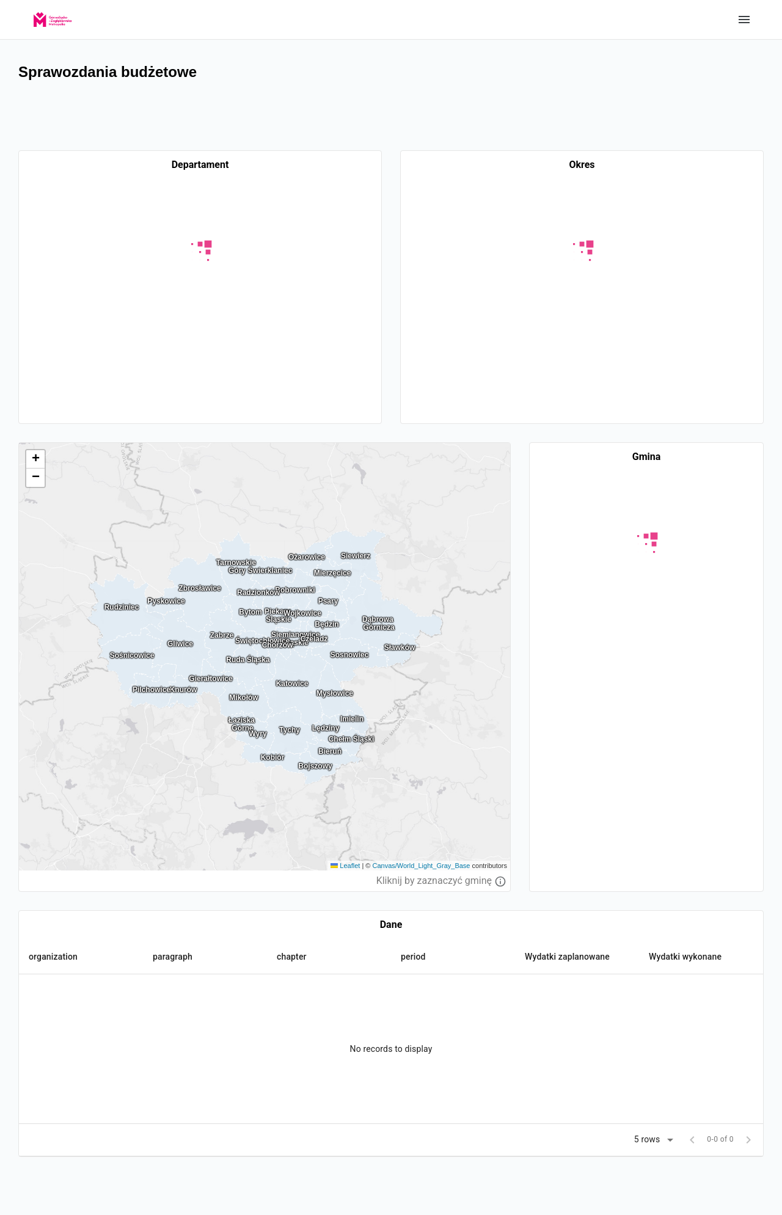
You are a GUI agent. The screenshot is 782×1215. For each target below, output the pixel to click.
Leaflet (345, 865)
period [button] (413, 956)
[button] (35, 459)
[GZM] (53, 16)
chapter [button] (292, 956)
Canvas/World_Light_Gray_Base (421, 865)
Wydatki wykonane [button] (685, 956)
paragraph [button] (172, 956)
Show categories (744, 19)
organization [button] (53, 956)
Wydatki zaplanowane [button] (567, 956)
